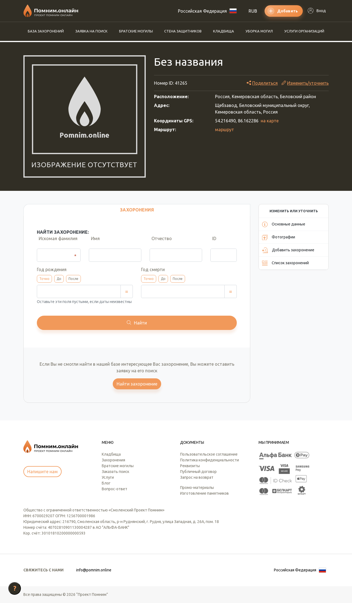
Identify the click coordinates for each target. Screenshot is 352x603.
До (59, 278)
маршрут (224, 129)
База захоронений (46, 31)
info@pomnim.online (93, 570)
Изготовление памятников (204, 493)
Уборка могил (259, 31)
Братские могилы (136, 31)
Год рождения (52, 269)
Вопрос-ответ (114, 489)
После (73, 278)
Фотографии (278, 237)
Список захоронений (285, 263)
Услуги (108, 477)
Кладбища (223, 31)
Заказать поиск (115, 471)
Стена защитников (183, 31)
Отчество (160, 243)
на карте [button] (270, 120)
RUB (253, 11)
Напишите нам (42, 471)
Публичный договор (198, 471)
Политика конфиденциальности (209, 460)
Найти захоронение (137, 383)
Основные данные (283, 224)
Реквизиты (190, 466)
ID (212, 243)
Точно (44, 278)
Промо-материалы (197, 487)
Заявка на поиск (91, 31)
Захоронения (113, 460)
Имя (93, 243)
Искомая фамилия (56, 243)
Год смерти (153, 269)
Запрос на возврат (196, 477)
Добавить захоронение (288, 250)
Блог (106, 483)
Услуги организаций (304, 31)
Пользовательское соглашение (209, 454)
